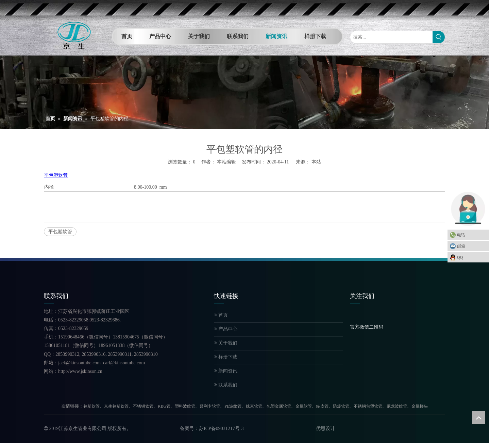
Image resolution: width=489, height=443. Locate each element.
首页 (221, 315)
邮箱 (471, 245)
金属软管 (304, 406)
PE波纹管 (232, 406)
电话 (471, 234)
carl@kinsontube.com (124, 362)
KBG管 (164, 406)
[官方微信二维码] (355, 318)
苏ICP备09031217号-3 (221, 428)
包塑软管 (91, 406)
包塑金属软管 (279, 406)
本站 (316, 161)
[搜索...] (391, 37)
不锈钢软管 (143, 406)
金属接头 (419, 406)
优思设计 (325, 428)
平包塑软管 (60, 231)
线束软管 (254, 406)
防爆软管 (341, 406)
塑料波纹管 (185, 406)
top (478, 417)
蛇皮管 (322, 406)
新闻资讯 (225, 371)
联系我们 (225, 384)
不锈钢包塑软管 (368, 406)
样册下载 (225, 357)
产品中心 (225, 329)
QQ (471, 257)
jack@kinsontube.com (79, 362)
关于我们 (225, 343)
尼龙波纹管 (397, 406)
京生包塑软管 (116, 406)
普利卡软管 (210, 406)
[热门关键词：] (439, 37)
